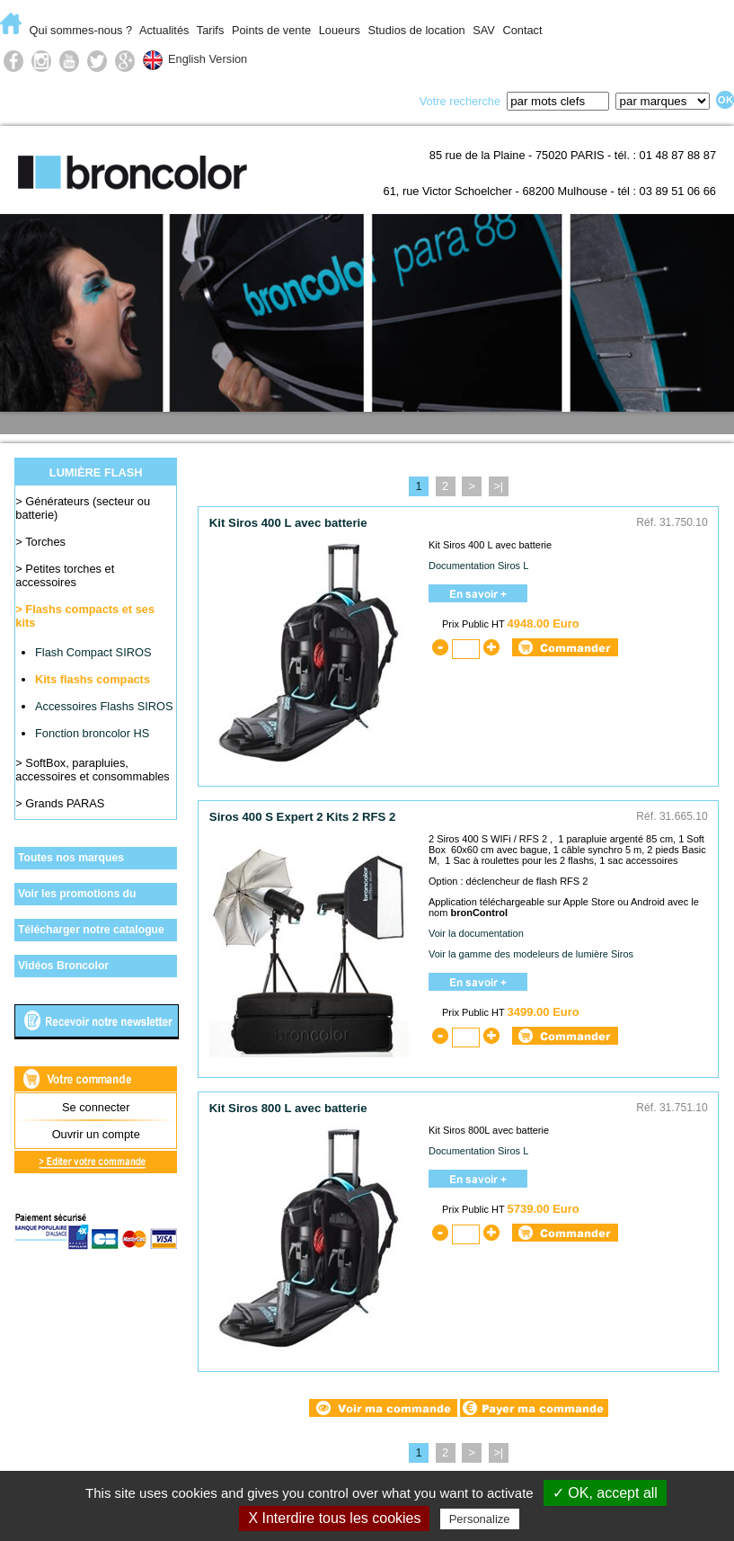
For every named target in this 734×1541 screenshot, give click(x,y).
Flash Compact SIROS (93, 652)
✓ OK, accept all (605, 1493)
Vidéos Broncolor (63, 965)
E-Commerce (50, 100)
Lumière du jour (294, 100)
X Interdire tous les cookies (334, 1518)
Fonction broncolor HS (92, 733)
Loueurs (339, 30)
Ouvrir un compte (96, 1134)
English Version (207, 59)
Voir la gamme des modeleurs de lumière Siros (531, 954)
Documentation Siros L (478, 565)
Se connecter (95, 1107)
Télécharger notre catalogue (91, 929)
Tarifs (211, 30)
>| (498, 486)
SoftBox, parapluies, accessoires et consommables (92, 769)
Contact (522, 30)
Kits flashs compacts (92, 679)
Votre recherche (460, 101)
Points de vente (271, 30)
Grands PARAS (64, 803)
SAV (484, 30)
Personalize (479, 1519)
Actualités (164, 30)
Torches (45, 541)
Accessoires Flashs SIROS (104, 706)
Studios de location (415, 30)
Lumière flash (170, 100)
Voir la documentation (476, 933)
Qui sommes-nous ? (81, 30)
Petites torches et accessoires (64, 575)
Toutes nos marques (71, 857)
